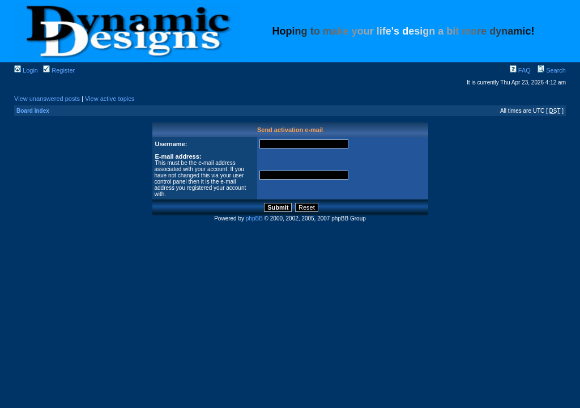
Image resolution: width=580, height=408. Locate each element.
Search (552, 70)
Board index (32, 111)
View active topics (109, 98)
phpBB (254, 218)
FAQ (520, 70)
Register (59, 70)
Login (26, 70)
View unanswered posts (47, 98)
